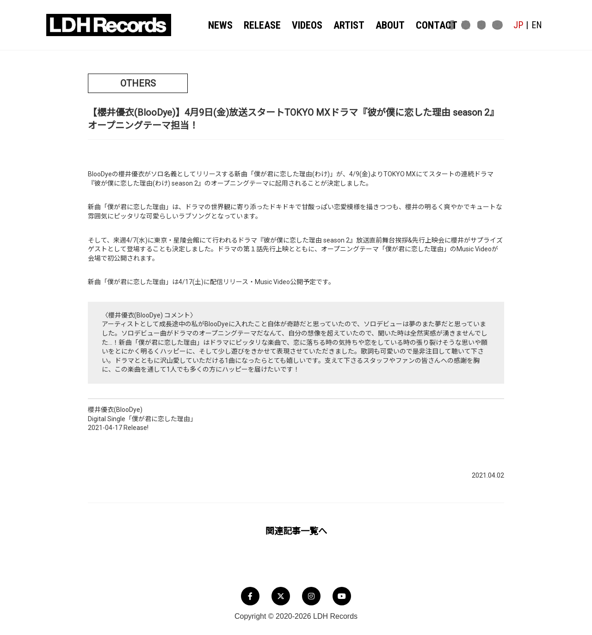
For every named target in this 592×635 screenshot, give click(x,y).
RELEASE (261, 25)
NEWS (221, 25)
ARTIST (342, 25)
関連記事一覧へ (296, 531)
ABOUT (380, 25)
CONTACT (422, 25)
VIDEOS (303, 25)
